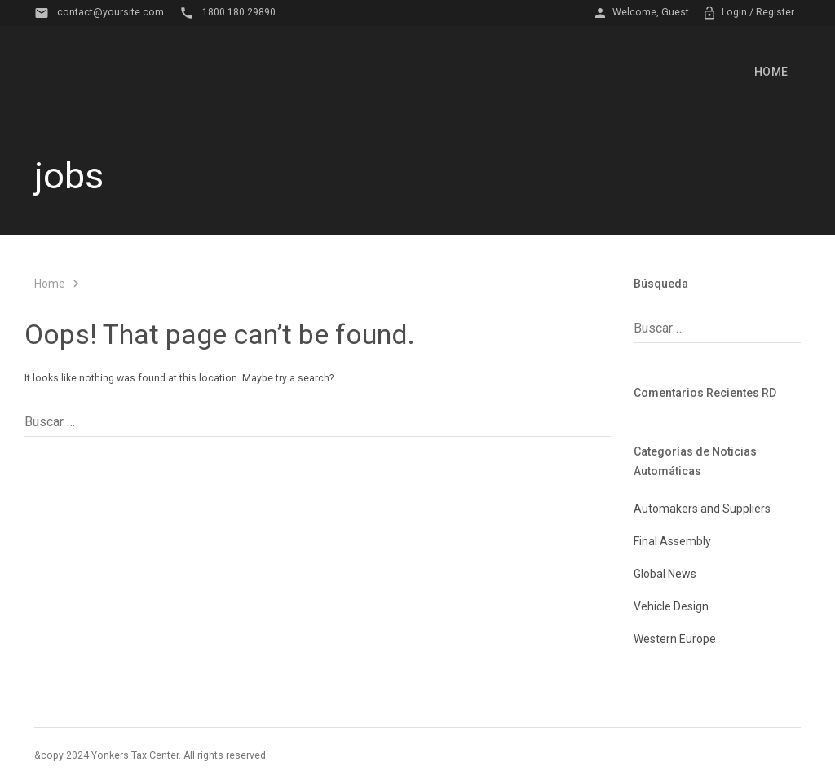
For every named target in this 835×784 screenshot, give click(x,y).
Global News (665, 573)
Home (771, 71)
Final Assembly (672, 541)
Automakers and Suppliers (702, 508)
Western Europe (675, 638)
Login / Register (748, 13)
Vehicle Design (671, 606)
